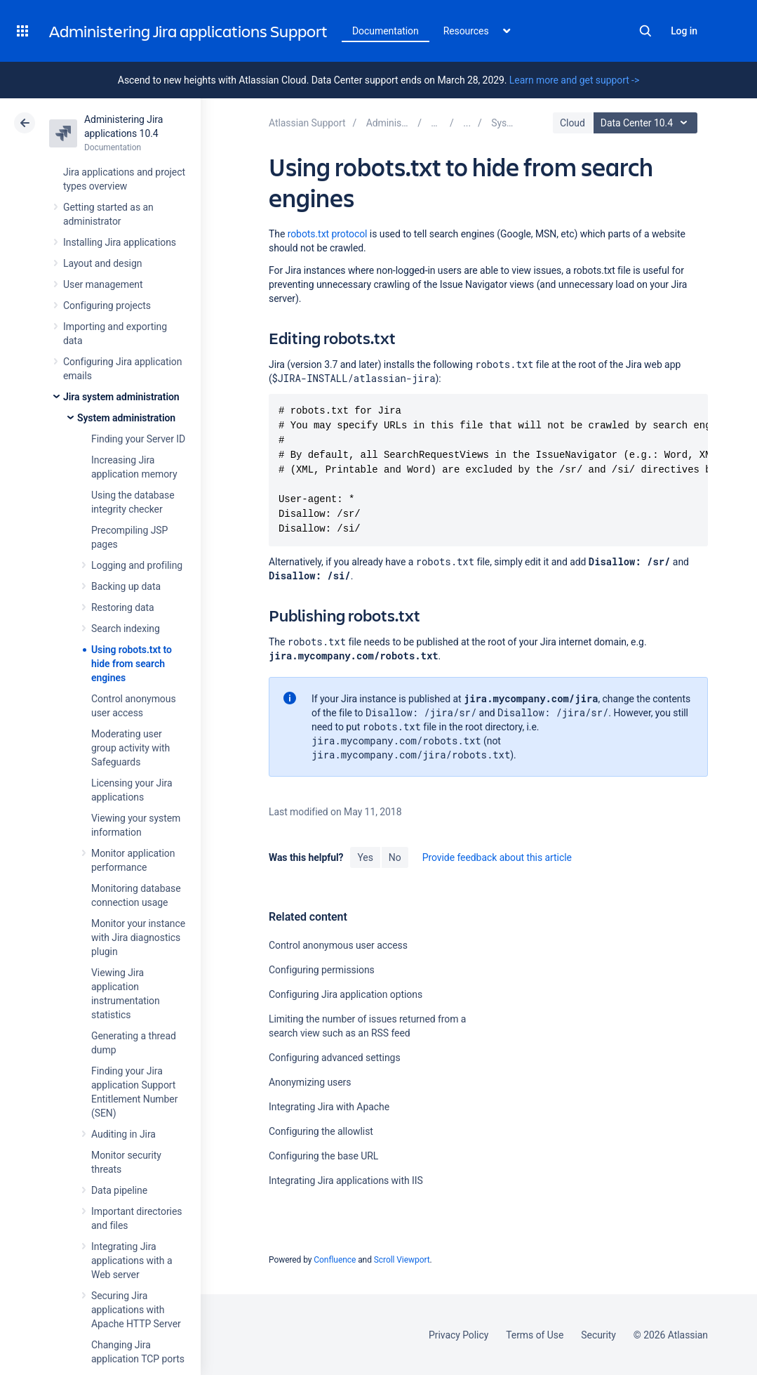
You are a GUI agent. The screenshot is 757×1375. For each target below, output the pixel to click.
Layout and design (102, 263)
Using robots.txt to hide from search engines (131, 663)
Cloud (572, 123)
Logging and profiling (136, 565)
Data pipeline (119, 1190)
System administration (126, 417)
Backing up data (126, 586)
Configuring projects (107, 305)
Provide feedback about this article (497, 857)
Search (645, 31)
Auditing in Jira (123, 1134)
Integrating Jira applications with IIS (346, 1180)
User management (102, 284)
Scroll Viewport (402, 1260)
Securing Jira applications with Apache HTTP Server (136, 1309)
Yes (365, 857)
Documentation (385, 31)
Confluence (335, 1260)
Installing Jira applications (119, 242)
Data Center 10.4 (647, 123)
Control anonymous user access (338, 945)
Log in (684, 31)
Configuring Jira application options (345, 994)
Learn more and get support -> (574, 80)
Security (598, 1335)
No (395, 857)
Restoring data (122, 607)
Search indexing (125, 628)
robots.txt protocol (328, 233)
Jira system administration (121, 396)
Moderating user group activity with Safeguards (130, 748)
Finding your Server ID (138, 439)
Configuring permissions (322, 969)
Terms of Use (534, 1335)
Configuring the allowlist (321, 1131)
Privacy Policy (458, 1335)
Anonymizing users (310, 1082)
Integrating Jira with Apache (329, 1106)
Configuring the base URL (323, 1156)
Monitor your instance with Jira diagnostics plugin (138, 937)
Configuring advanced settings (335, 1057)
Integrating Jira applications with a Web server (131, 1260)
